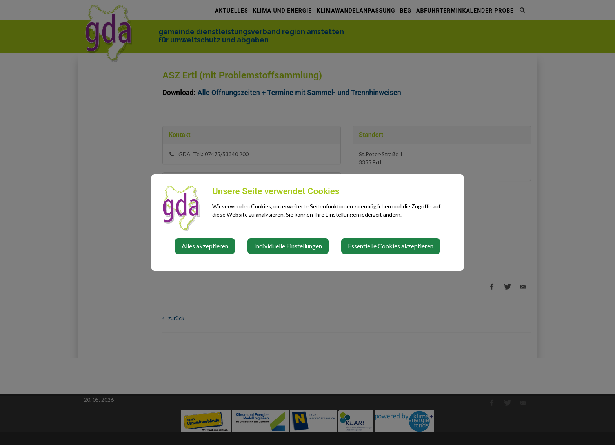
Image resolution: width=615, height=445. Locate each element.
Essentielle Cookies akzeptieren (390, 246)
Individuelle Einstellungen (288, 246)
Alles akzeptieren (205, 246)
